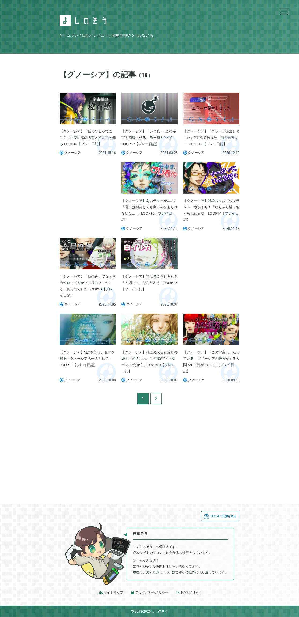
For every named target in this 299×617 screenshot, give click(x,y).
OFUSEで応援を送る (220, 516)
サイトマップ (111, 592)
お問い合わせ (188, 592)
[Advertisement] (88, 185)
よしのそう (160, 611)
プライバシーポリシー (149, 592)
